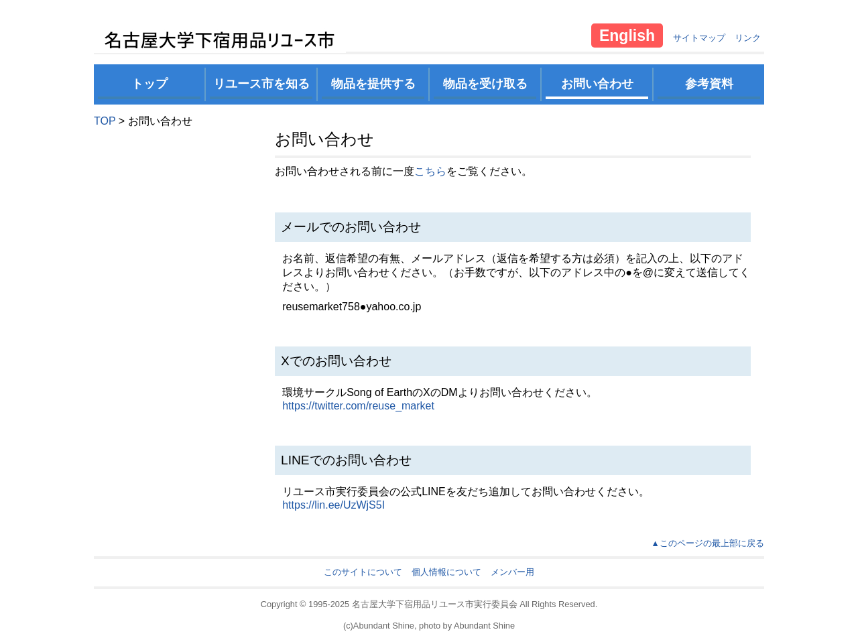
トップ (149, 83)
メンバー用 (512, 572)
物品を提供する (373, 83)
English (627, 35)
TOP (104, 121)
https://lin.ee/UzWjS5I (333, 505)
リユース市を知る (261, 83)
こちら (430, 171)
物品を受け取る (485, 83)
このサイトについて (363, 572)
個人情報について (446, 572)
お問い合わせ (597, 83)
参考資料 (709, 83)
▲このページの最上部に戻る (707, 543)
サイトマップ (699, 38)
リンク (748, 38)
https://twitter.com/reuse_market (358, 405)
